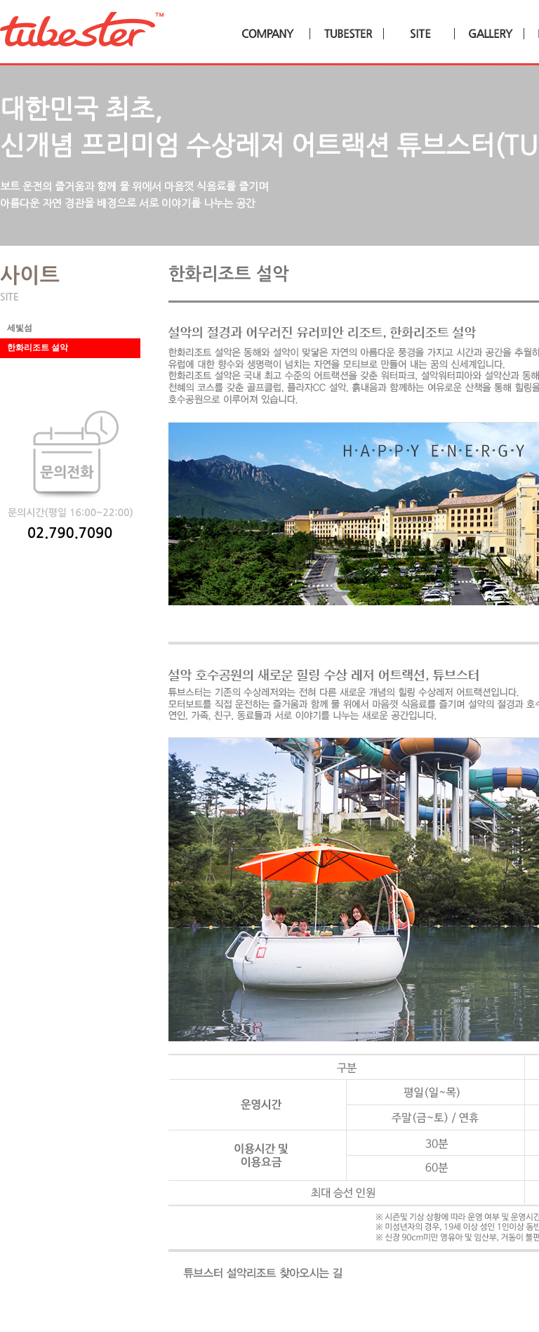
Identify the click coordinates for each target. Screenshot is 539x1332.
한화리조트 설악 (37, 347)
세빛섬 (19, 328)
